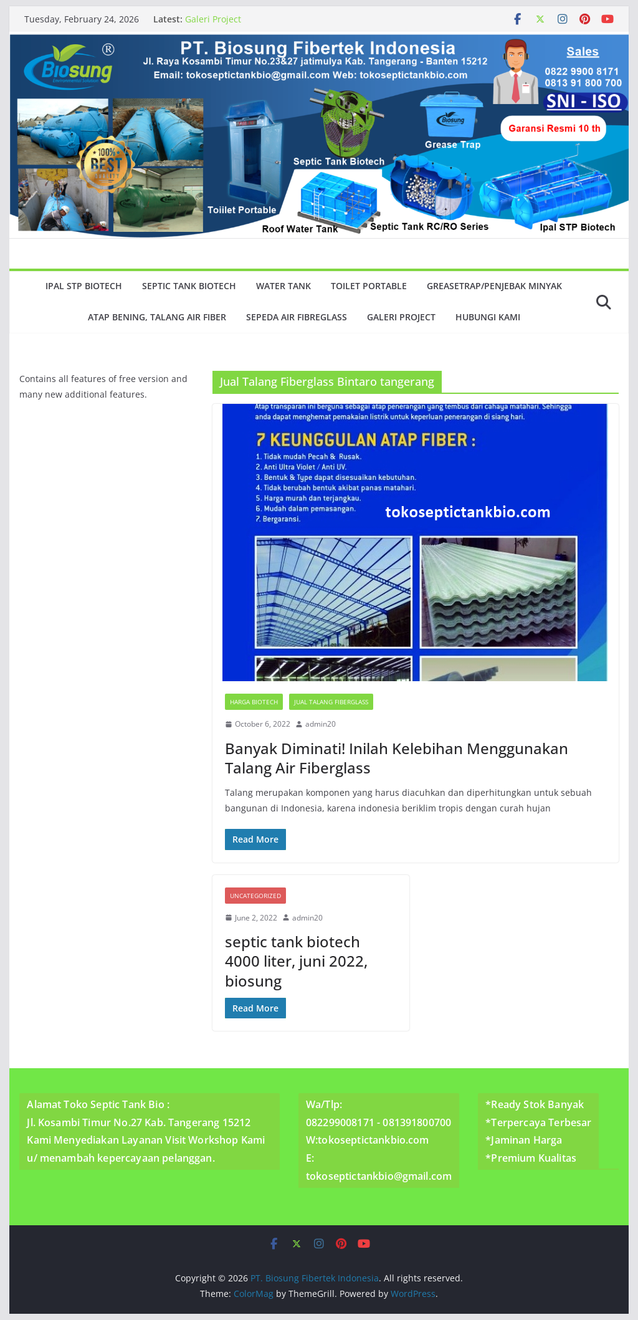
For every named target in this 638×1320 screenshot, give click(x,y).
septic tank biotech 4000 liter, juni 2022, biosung (296, 960)
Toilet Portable (369, 286)
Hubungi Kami (487, 317)
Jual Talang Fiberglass (331, 701)
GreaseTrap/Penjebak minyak (494, 286)
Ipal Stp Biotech (83, 286)
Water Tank (283, 286)
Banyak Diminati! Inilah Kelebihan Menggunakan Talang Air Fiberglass (396, 758)
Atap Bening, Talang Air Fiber (157, 317)
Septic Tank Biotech (189, 286)
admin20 (320, 724)
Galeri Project (213, 19)
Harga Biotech (254, 701)
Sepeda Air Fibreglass (296, 317)
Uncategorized (255, 895)
